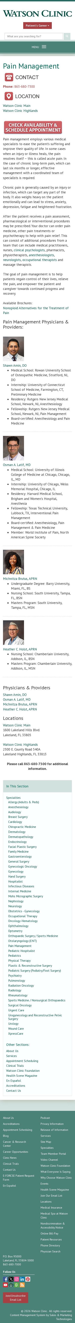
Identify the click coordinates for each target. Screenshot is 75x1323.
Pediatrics (14, 956)
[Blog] (22, 1285)
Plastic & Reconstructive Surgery (30, 965)
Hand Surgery (17, 876)
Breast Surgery (18, 817)
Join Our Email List (51, 1195)
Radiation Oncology (21, 985)
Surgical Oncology (20, 1005)
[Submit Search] (67, 36)
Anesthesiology (18, 807)
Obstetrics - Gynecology (24, 911)
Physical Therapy (19, 960)
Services (11, 1056)
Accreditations (15, 1086)
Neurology (15, 906)
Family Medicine (18, 851)
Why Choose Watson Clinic (56, 1177)
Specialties (13, 798)
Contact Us (13, 1090)
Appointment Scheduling (22, 1061)
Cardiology (15, 822)
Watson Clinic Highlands (20, 110)
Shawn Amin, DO (15, 365)
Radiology (14, 990)
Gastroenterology (20, 856)
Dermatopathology (20, 837)
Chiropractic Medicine (22, 827)
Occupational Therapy (22, 916)
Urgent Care (16, 1010)
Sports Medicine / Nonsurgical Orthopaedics (36, 1000)
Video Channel (49, 1159)
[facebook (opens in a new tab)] (6, 1280)
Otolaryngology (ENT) (22, 941)
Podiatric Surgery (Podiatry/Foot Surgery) (34, 970)
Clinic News (10, 1157)
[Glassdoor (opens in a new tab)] (17, 1285)
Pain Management (20, 946)
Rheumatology (17, 995)
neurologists (12, 260)
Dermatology (16, 832)
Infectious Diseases (21, 886)
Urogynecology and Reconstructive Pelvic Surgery (35, 1017)
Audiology (14, 812)
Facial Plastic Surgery (22, 847)
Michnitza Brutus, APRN (20, 578)
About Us (12, 1051)
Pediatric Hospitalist (21, 951)
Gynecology (15, 871)
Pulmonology (16, 980)
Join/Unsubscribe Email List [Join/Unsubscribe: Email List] (16, 1297)
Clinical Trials (15, 1066)
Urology (13, 1023)
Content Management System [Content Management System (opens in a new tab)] (27, 1315)
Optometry (15, 931)
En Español (13, 1081)
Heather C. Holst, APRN (20, 649)
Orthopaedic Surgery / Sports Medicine (33, 936)
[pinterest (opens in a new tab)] (27, 1280)
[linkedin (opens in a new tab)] (22, 1280)
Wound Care (16, 1028)
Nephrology (15, 901)
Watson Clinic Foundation (23, 1071)
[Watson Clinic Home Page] (37, 13)
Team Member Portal (53, 1154)
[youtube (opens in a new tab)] (6, 1285)
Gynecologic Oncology (22, 866)
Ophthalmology (18, 926)
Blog (6, 1136)
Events (44, 1183)
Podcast (45, 1118)
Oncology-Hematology (23, 921)
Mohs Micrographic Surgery (25, 896)
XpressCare (15, 1033)
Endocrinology (17, 842)
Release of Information (54, 1130)
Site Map (46, 1142)
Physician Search (50, 1251)
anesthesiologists (41, 255)
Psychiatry (15, 975)
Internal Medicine (19, 891)
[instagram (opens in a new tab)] (17, 1280)
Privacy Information (52, 1124)
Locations (46, 1201)
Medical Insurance (51, 1207)
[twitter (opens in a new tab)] (11, 1280)
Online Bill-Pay (49, 1233)
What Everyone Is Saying (55, 1171)
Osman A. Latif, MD (17, 465)
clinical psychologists (29, 250)
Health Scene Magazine (21, 1076)
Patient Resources (51, 1239)
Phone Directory (50, 1245)
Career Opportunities (15, 1152)
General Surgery (18, 861)
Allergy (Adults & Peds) (23, 802)
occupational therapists (39, 260)
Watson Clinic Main (16, 105)
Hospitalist (15, 881)
